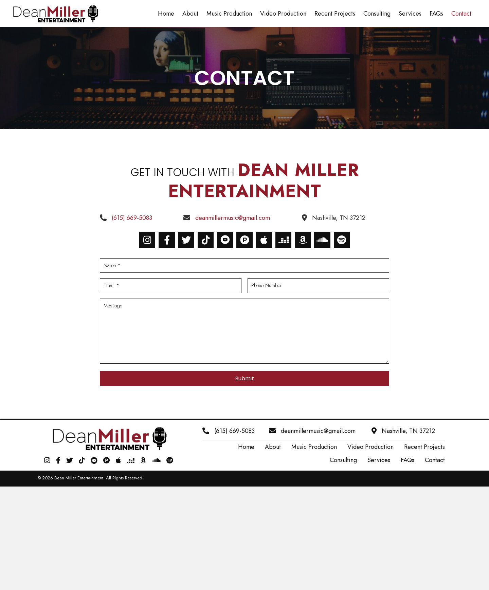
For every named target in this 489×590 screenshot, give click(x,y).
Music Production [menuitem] (314, 446)
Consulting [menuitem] (343, 460)
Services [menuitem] (378, 460)
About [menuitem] (273, 446)
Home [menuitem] (246, 446)
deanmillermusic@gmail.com (232, 217)
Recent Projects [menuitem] (424, 446)
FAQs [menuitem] (407, 460)
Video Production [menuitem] (370, 446)
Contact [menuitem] (435, 460)
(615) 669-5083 (132, 217)
